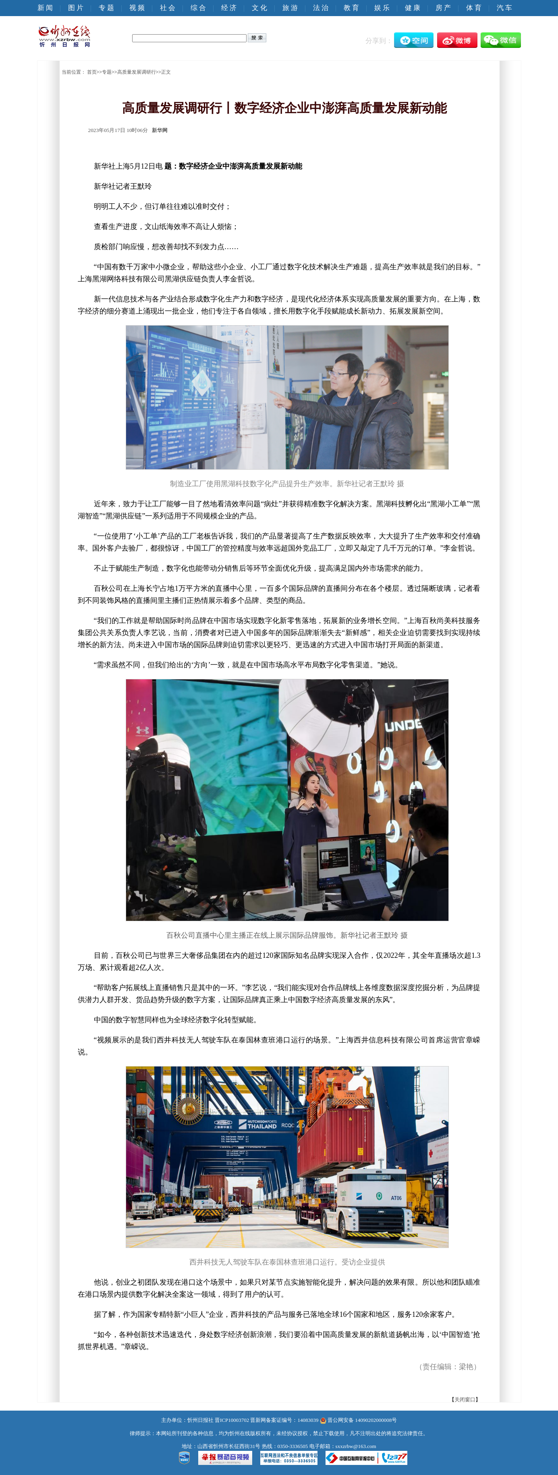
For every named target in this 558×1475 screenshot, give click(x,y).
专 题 (106, 8)
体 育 (473, 8)
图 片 (75, 8)
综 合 (198, 8)
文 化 (259, 8)
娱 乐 (382, 8)
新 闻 (45, 8)
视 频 (137, 8)
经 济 (228, 8)
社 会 (167, 8)
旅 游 (290, 8)
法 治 (320, 8)
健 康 (412, 8)
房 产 (443, 8)
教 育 (351, 8)
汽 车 (504, 8)
